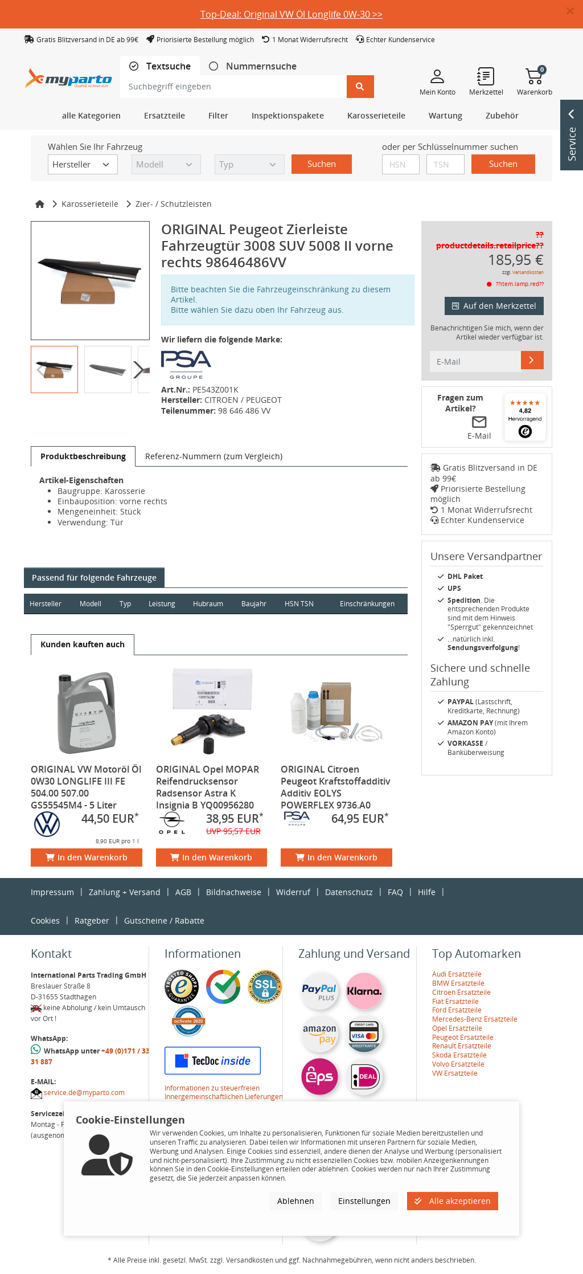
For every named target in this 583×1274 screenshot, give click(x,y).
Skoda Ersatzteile (459, 1055)
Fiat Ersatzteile (455, 1001)
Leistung (163, 604)
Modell (91, 604)
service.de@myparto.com (84, 1092)
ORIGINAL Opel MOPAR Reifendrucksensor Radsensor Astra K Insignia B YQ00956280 (207, 787)
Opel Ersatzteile (457, 1028)
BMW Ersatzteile (458, 983)
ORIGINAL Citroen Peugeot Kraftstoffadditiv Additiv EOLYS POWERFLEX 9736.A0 (336, 787)
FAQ (395, 892)
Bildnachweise (233, 892)
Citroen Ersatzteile (461, 992)
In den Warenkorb (87, 857)
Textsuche (167, 66)
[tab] (160, 66)
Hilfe (427, 892)
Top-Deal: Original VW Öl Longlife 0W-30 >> (291, 14)
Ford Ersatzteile (457, 1010)
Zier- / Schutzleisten (174, 203)
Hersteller (45, 604)
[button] (574, 11)
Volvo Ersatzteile (458, 1064)
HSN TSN (301, 604)
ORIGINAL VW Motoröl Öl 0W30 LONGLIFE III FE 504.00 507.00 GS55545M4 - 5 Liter (86, 787)
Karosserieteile (89, 203)
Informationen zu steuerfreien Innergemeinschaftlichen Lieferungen (224, 1092)
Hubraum (210, 604)
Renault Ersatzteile (461, 1046)
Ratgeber (92, 920)
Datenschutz (349, 892)
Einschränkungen (366, 604)
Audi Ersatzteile (457, 974)
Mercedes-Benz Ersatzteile (475, 1019)
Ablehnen (295, 1200)
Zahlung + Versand (125, 892)
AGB (183, 892)
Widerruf (293, 892)
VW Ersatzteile (455, 1073)
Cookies (45, 920)
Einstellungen (364, 1200)
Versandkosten (528, 272)
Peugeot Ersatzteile (463, 1037)
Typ (126, 604)
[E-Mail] (532, 360)
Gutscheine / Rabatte (164, 920)
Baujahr (256, 604)
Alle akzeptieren (452, 1200)
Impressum (52, 892)
